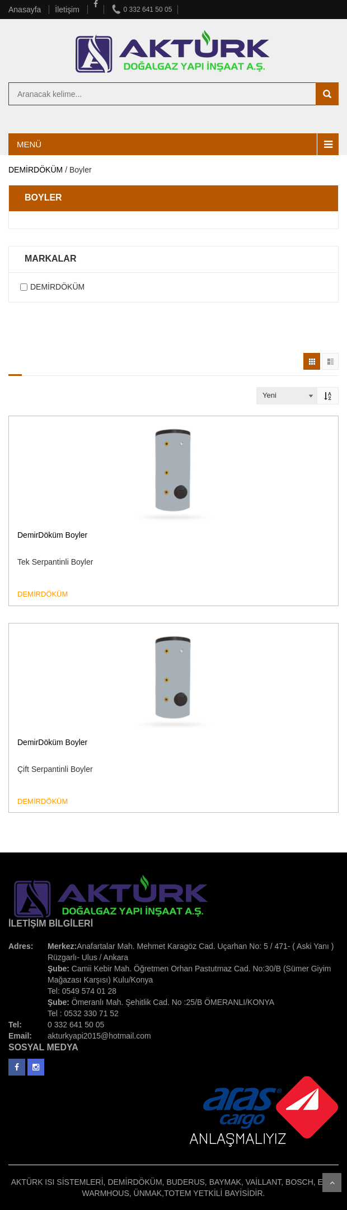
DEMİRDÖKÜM (35, 169)
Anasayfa (25, 9)
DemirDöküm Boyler (52, 534)
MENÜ (29, 144)
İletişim (68, 9)
